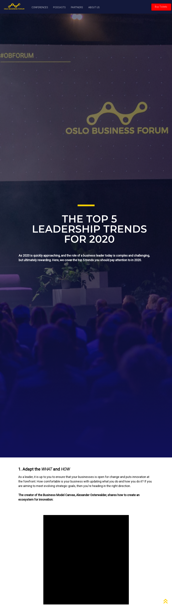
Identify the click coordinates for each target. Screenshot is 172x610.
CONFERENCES (40, 7)
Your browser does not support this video (86, 559)
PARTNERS (77, 7)
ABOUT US (94, 7)
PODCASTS (59, 7)
